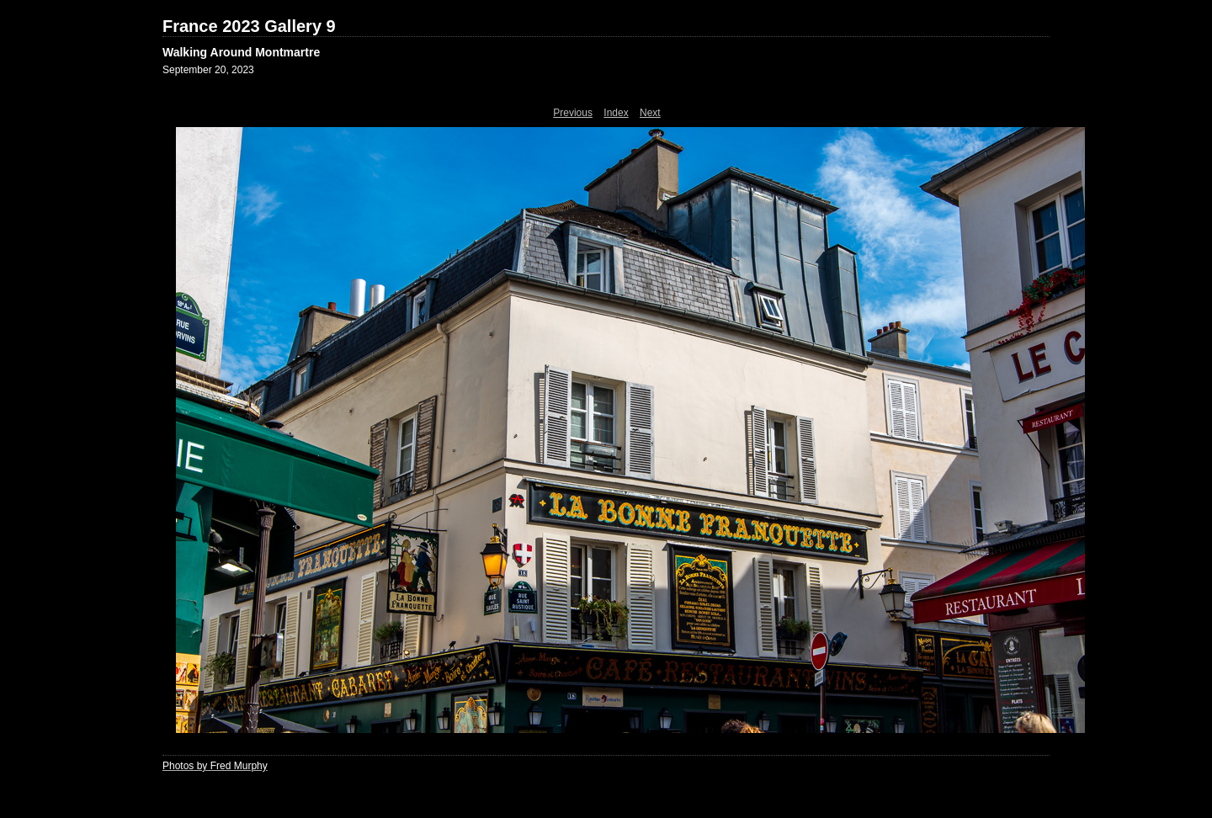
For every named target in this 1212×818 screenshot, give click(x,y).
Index (615, 113)
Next (650, 113)
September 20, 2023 (208, 70)
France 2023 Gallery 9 (249, 26)
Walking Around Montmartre (241, 52)
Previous (573, 113)
